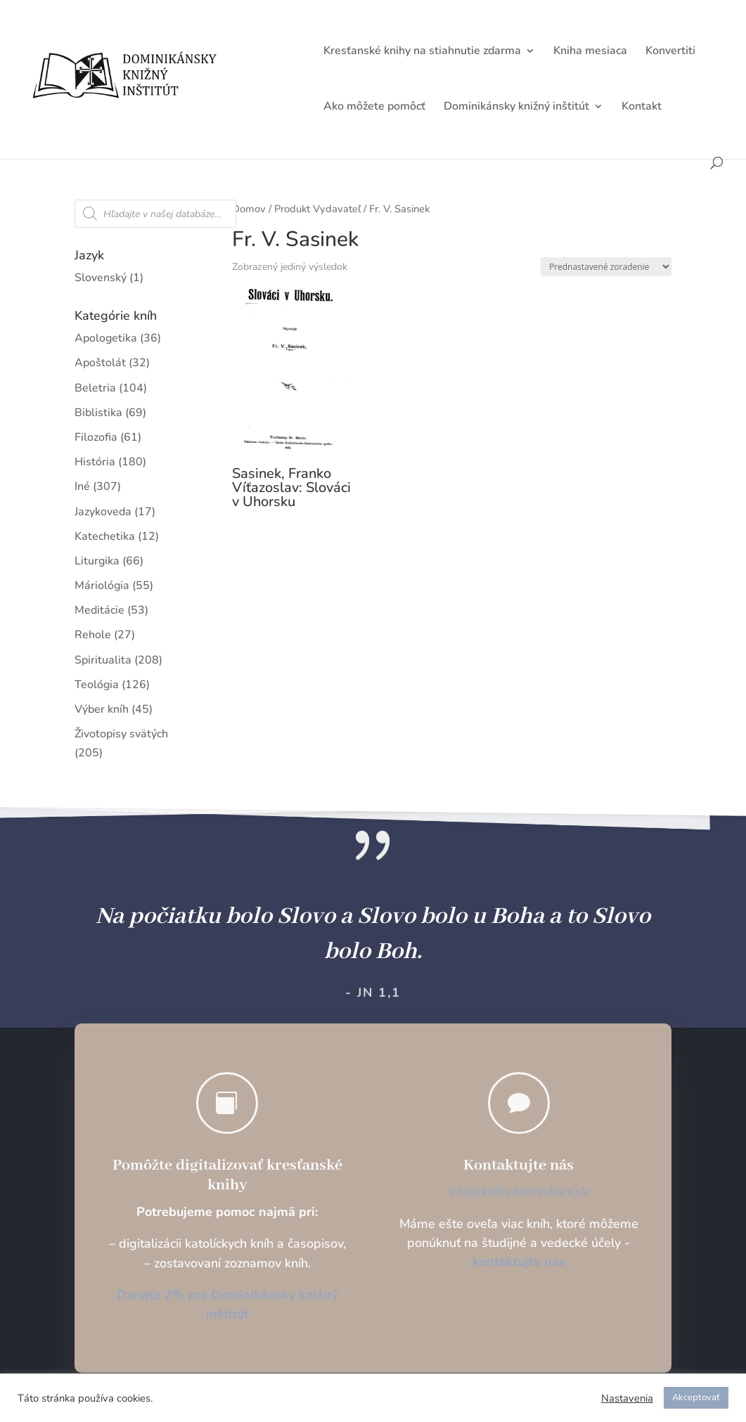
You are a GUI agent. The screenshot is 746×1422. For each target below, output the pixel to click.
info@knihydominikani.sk (519, 1191)
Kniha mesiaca (590, 52)
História (95, 462)
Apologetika (106, 338)
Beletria (95, 388)
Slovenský (101, 277)
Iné (82, 486)
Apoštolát (100, 362)
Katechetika (105, 536)
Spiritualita (103, 660)
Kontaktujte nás (518, 1165)
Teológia (97, 684)
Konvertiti (670, 52)
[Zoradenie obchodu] (606, 266)
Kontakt (642, 107)
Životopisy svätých (121, 734)
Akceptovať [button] (696, 1397)
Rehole (93, 634)
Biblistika (98, 412)
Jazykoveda (103, 511)
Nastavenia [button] (627, 1398)
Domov (249, 209)
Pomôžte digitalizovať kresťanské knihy (227, 1176)
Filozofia (96, 437)
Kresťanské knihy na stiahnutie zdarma (422, 52)
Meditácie (99, 610)
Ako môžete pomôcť (374, 107)
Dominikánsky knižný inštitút (516, 107)
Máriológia (102, 585)
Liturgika (97, 561)
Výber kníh (102, 709)
